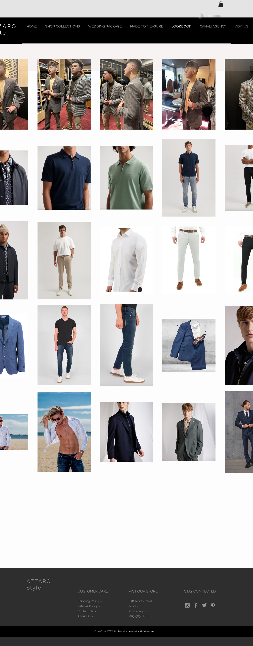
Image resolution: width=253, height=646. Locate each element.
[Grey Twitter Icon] (204, 605)
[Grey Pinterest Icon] (213, 605)
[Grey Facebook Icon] (196, 605)
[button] (220, 4)
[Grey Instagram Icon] (187, 605)
